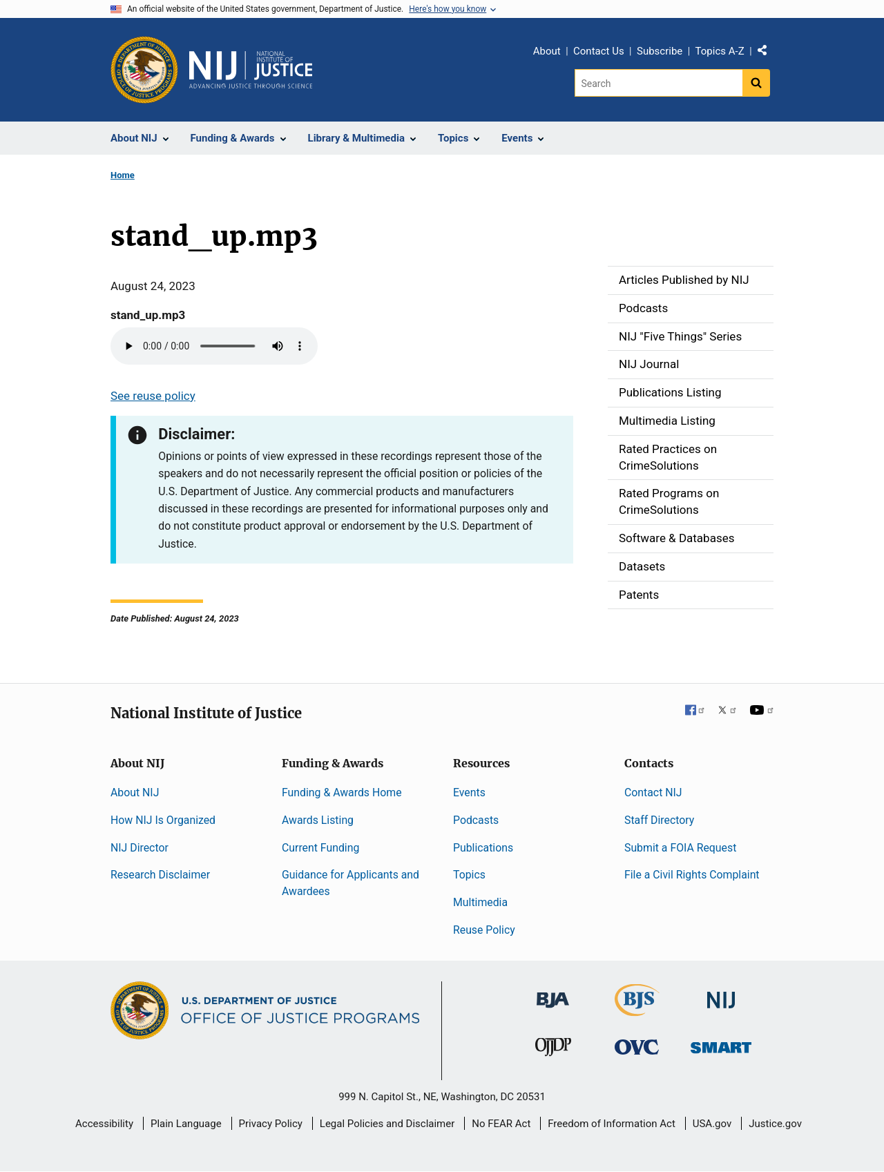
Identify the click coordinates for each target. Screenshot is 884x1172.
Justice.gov (775, 1123)
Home (122, 175)
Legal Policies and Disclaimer (387, 1123)
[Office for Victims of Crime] (637, 1046)
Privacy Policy (270, 1123)
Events (469, 792)
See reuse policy (152, 396)
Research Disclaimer (160, 874)
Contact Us (598, 51)
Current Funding (320, 847)
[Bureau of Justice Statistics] (637, 1010)
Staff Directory (659, 820)
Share (767, 53)
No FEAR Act (501, 1123)
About (547, 51)
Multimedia (480, 902)
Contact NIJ (653, 792)
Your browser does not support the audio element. (214, 346)
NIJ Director (139, 847)
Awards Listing (318, 820)
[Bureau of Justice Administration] (553, 993)
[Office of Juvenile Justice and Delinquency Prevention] (553, 1050)
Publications (483, 847)
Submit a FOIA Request (680, 847)
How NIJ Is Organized (162, 820)
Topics (469, 874)
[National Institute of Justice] (721, 994)
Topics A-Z (719, 51)
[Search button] (756, 83)
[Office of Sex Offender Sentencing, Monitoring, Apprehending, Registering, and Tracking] (721, 1043)
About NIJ (134, 792)
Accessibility (104, 1123)
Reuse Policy (484, 929)
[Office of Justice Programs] (144, 70)
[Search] (658, 83)
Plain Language (186, 1123)
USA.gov (712, 1123)
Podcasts (476, 820)
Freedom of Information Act (611, 1123)
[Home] (250, 69)
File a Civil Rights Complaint (692, 874)
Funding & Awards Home (342, 792)
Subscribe (659, 51)
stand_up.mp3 (147, 315)
